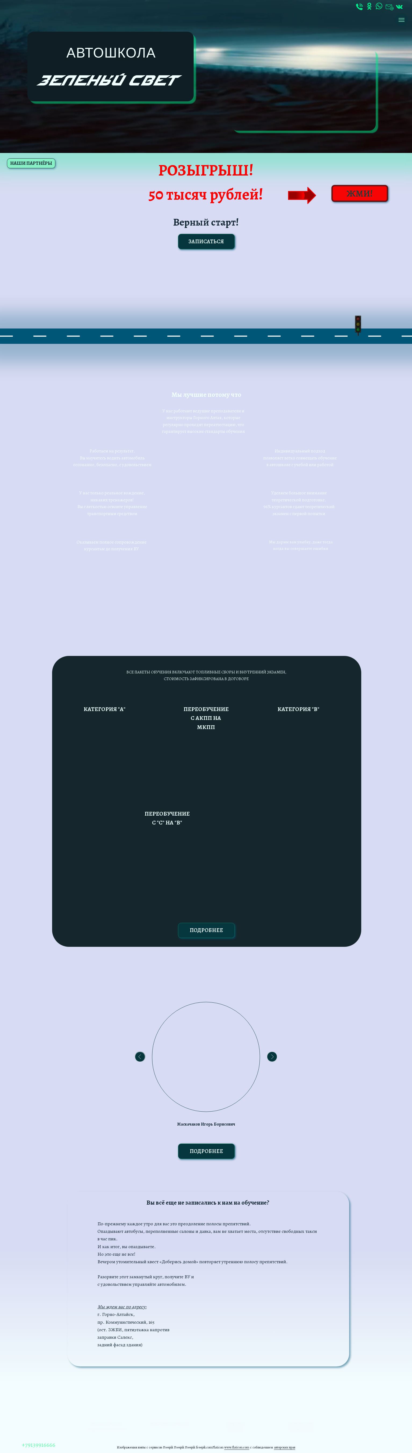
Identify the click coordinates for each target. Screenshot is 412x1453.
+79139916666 (38, 1445)
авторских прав (284, 1447)
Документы (235, 1423)
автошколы (235, 1429)
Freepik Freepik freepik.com (193, 1447)
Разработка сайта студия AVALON (301, 1426)
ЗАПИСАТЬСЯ (206, 241)
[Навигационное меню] (401, 20)
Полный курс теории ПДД (169, 1423)
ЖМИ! (359, 193)
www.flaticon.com (236, 1447)
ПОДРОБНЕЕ (206, 930)
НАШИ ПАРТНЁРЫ (31, 163)
